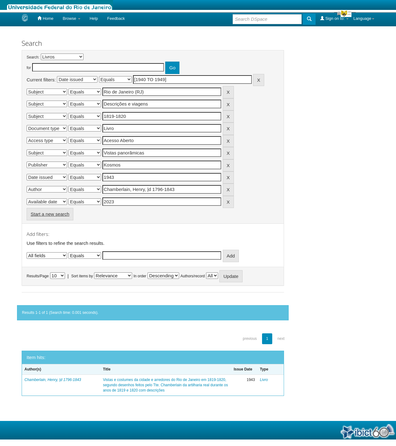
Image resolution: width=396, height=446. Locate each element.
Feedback (116, 18)
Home (45, 18)
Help (94, 18)
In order (140, 276)
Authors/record (192, 276)
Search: (33, 57)
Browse (71, 18)
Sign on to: (334, 18)
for (29, 68)
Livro (264, 380)
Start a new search (50, 214)
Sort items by (82, 276)
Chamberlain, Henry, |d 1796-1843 (52, 380)
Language (363, 18)
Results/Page (38, 276)
